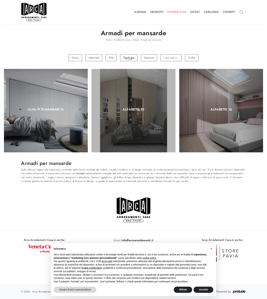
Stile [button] (111, 58)
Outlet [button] (191, 58)
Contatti (229, 12)
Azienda (140, 12)
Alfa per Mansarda (46, 109)
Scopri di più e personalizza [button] (75, 289)
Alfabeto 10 (133, 109)
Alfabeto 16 (221, 109)
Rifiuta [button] (183, 289)
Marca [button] (75, 58)
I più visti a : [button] (171, 58)
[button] (211, 248)
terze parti (107, 261)
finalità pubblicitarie (91, 268)
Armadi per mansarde (151, 39)
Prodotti (156, 12)
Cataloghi (211, 12)
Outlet (195, 12)
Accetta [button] (203, 289)
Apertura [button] (149, 58)
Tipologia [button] (128, 58)
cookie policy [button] (149, 258)
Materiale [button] (94, 58)
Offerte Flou (176, 12)
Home (108, 39)
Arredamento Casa (121, 39)
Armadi (135, 39)
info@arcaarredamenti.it (136, 240)
